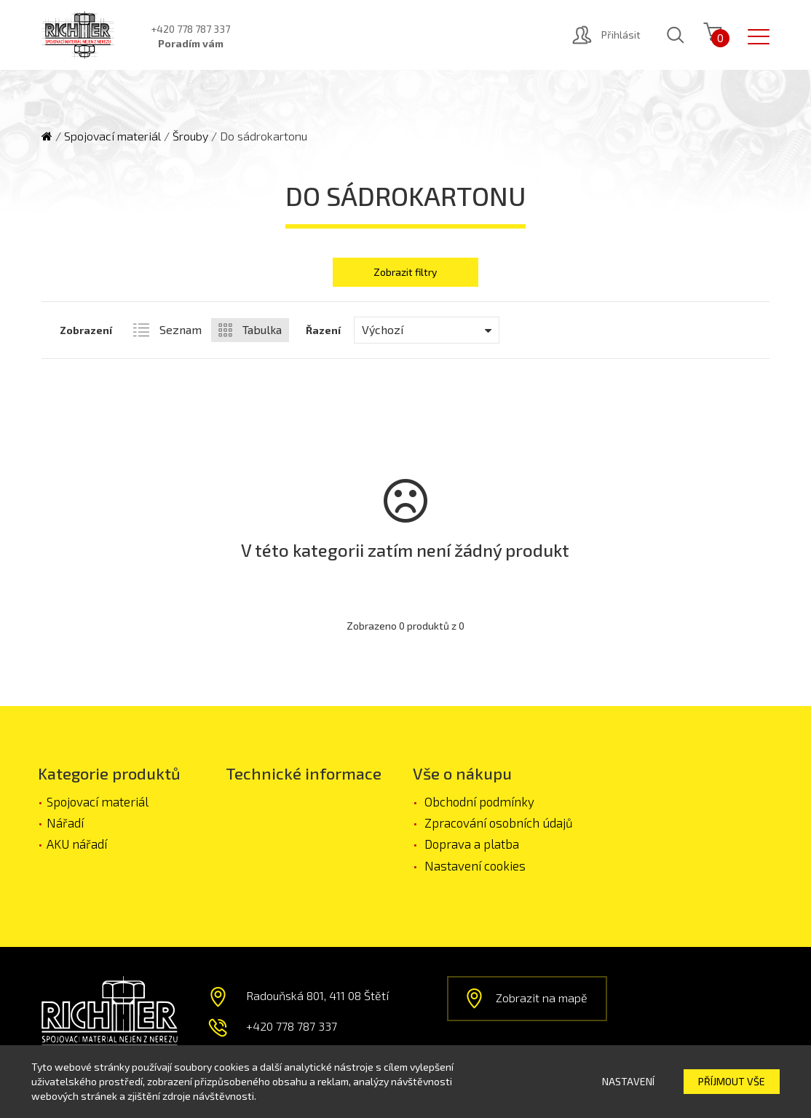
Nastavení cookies (475, 865)
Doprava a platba (471, 843)
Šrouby (190, 136)
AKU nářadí (77, 843)
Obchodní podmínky (479, 801)
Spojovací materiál (112, 136)
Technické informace (303, 773)
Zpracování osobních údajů (498, 822)
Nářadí (65, 822)
